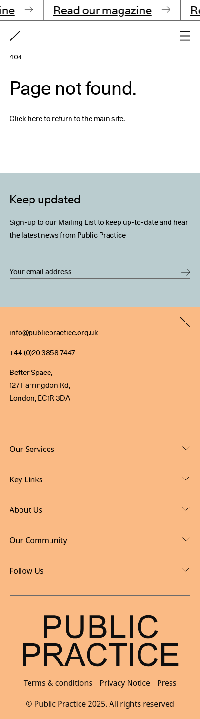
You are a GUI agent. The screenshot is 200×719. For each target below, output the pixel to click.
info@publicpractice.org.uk (54, 332)
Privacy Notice (125, 683)
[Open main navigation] (185, 35)
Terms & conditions (58, 683)
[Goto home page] (15, 36)
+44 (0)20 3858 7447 (42, 352)
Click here (26, 119)
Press (166, 683)
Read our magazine (104, 10)
